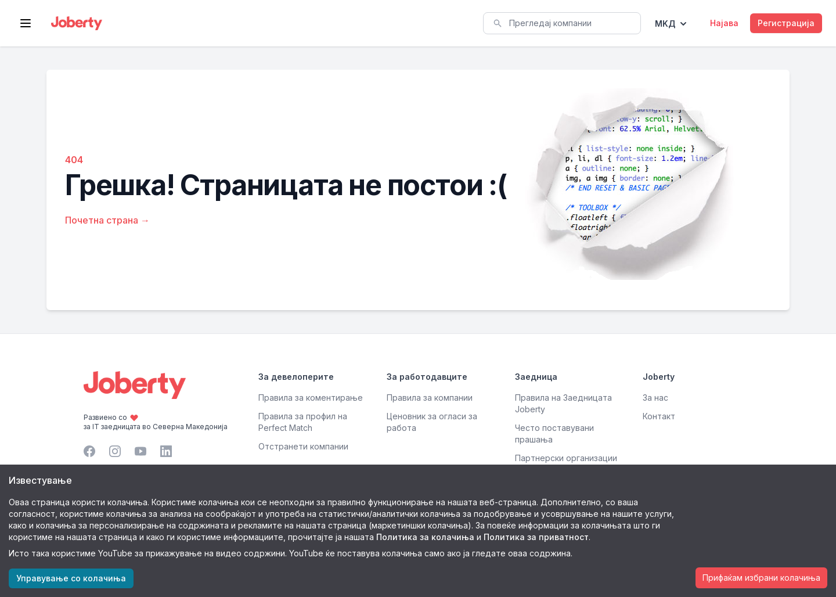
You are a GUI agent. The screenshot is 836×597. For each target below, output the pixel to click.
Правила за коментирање (310, 397)
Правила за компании (430, 397)
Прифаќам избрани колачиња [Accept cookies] (761, 577)
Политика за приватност (536, 537)
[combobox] (562, 23)
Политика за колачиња (425, 537)
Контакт (659, 416)
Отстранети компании (303, 446)
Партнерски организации (566, 458)
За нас (655, 397)
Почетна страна (107, 220)
